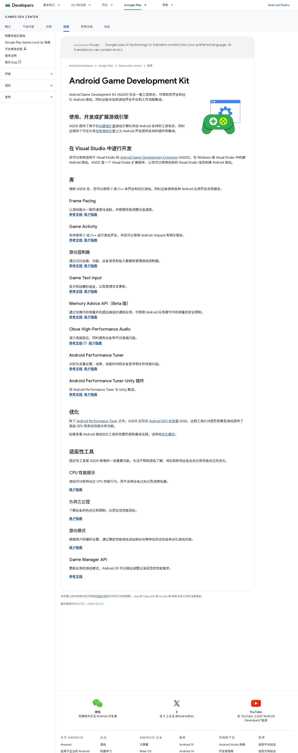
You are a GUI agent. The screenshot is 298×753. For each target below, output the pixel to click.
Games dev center (21, 17)
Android (66, 744)
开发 (105, 5)
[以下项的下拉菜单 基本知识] (60, 5)
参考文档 (87, 27)
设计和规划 (78, 5)
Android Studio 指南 (232, 744)
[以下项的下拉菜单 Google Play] (147, 5)
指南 (150, 65)
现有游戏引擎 (105, 131)
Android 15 (186, 744)
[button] (24, 74)
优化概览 (168, 434)
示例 (49, 27)
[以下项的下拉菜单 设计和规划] (91, 5)
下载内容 (28, 27)
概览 (8, 27)
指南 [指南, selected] (66, 27)
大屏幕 (144, 744)
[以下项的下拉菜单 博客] (173, 5)
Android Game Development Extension (149, 158)
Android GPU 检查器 (164, 421)
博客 (165, 5)
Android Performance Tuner (97, 421)
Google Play (106, 65)
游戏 (103, 744)
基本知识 (49, 5)
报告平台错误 (267, 744)
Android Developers (81, 65)
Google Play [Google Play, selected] (133, 5)
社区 (107, 27)
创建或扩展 (107, 126)
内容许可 (101, 596)
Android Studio (279, 5)
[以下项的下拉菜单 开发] (113, 5)
